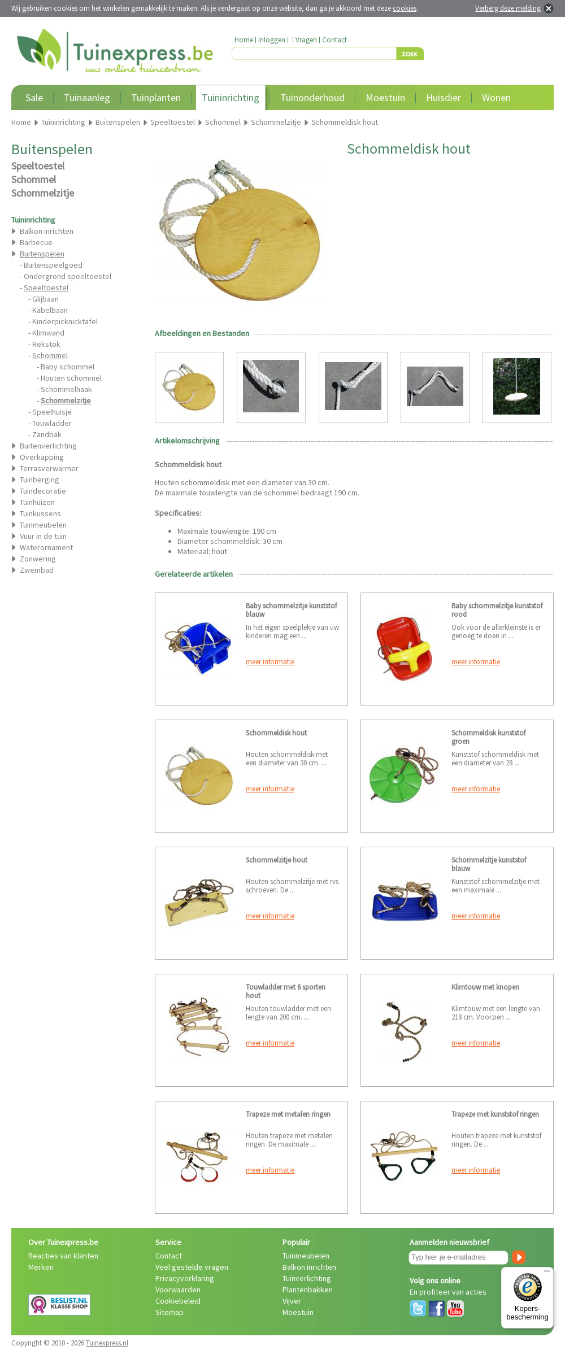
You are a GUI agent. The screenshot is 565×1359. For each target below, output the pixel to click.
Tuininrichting (230, 97)
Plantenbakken (307, 1289)
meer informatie (270, 662)
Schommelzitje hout (276, 860)
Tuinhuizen (37, 502)
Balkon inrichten (46, 231)
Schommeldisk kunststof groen (488, 737)
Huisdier (443, 97)
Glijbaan (45, 299)
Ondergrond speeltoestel (67, 276)
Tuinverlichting (306, 1278)
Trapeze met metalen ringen (288, 1114)
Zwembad (37, 570)
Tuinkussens (40, 513)
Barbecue (36, 242)
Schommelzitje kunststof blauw (488, 864)
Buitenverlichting (48, 446)
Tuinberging (39, 479)
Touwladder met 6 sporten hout (285, 991)
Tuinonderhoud (312, 97)
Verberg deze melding (508, 8)
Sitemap (169, 1312)
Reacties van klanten (63, 1256)
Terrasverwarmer (49, 468)
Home (243, 40)
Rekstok (46, 344)
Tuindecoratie (43, 491)
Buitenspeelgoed (53, 265)
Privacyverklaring (184, 1278)
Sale (34, 97)
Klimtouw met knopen (485, 987)
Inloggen (271, 40)
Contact (334, 40)
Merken (41, 1267)
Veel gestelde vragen (191, 1267)
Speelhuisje (52, 412)
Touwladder (52, 423)
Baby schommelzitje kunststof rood (496, 610)
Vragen (306, 40)
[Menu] (547, 1273)
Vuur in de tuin (43, 536)
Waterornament (46, 547)
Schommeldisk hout (276, 733)
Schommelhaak (66, 389)
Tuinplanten (156, 97)
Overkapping (42, 457)
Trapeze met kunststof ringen (495, 1114)
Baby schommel (67, 366)
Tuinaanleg (87, 97)
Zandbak (47, 434)
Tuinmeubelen (43, 525)
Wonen (496, 97)
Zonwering (38, 559)
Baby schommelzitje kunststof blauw (291, 610)
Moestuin (385, 97)
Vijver (291, 1301)
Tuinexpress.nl (107, 1343)
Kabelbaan (50, 310)
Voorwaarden (178, 1289)
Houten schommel (71, 378)
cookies (404, 8)
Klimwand (48, 333)
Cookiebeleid (178, 1301)
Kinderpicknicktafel (65, 321)
